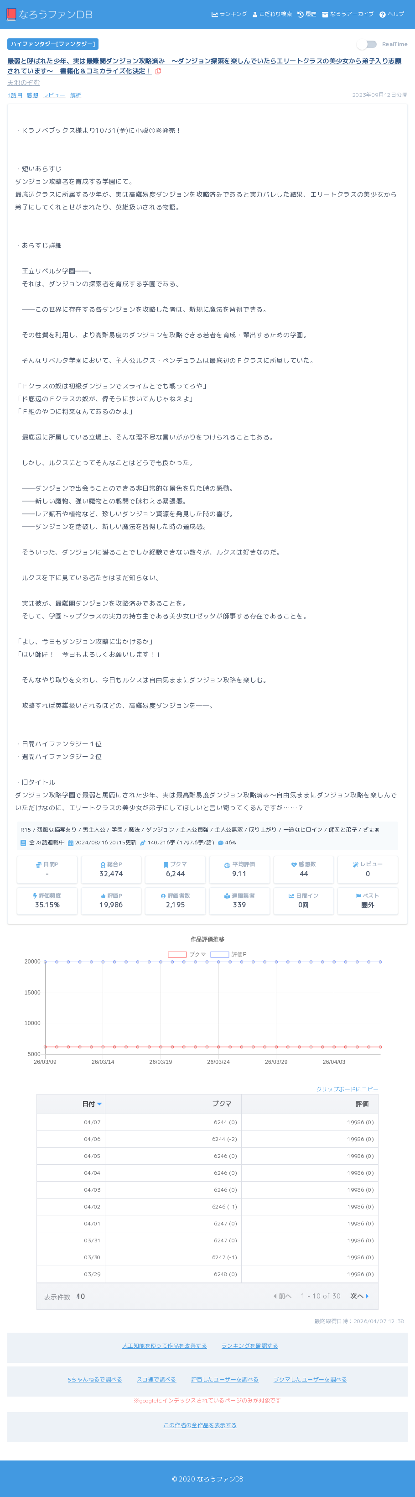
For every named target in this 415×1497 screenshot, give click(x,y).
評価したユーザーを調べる (225, 1379)
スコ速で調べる (156, 1379)
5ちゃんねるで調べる (95, 1379)
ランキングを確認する (250, 1346)
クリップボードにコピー (347, 1089)
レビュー (54, 95)
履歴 (306, 14)
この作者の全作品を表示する (200, 1425)
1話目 (15, 95)
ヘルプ (391, 14)
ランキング (229, 14)
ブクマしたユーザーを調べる (310, 1379)
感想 (32, 95)
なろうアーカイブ (348, 14)
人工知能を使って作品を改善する (164, 1346)
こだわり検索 (272, 14)
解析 (76, 95)
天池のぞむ (23, 82)
